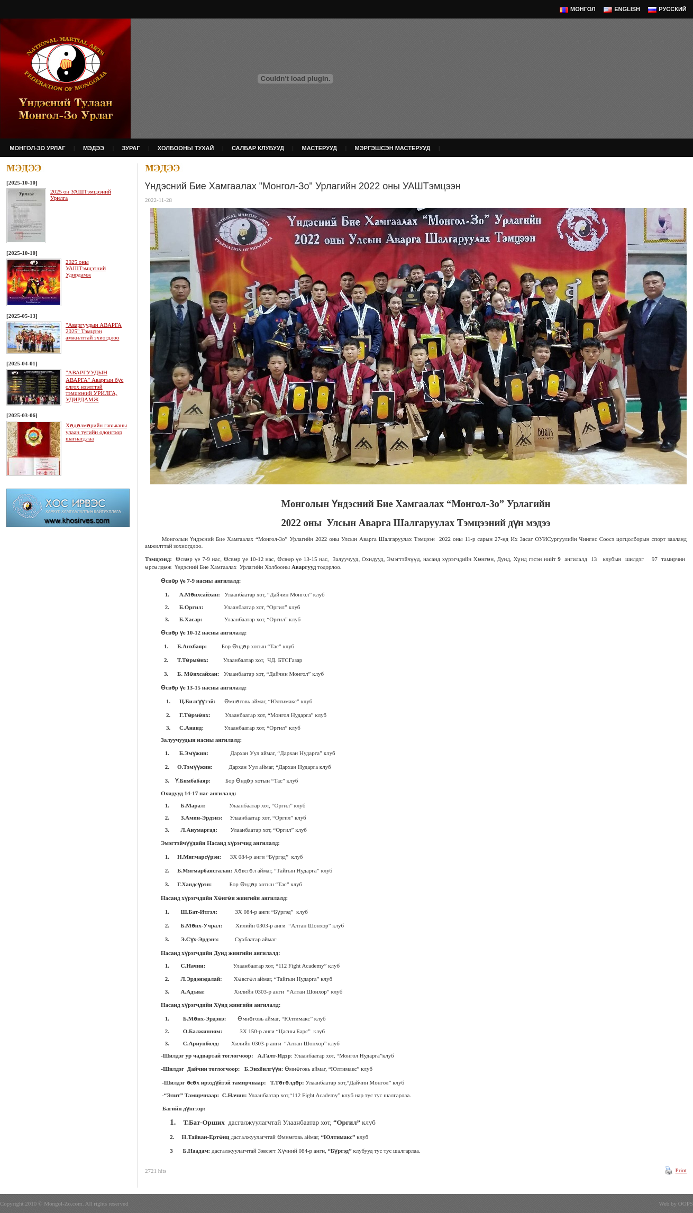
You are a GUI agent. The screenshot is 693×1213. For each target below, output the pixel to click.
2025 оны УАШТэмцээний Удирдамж (86, 268)
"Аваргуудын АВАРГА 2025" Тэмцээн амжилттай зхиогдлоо (94, 331)
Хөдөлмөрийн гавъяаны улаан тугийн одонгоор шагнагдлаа (96, 432)
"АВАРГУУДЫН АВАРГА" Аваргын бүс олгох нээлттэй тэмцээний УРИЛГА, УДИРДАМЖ (94, 385)
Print (681, 1170)
